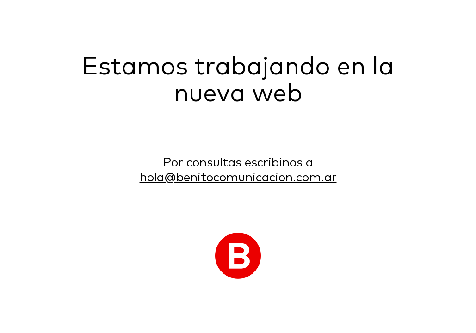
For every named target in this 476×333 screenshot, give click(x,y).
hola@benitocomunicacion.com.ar (238, 178)
